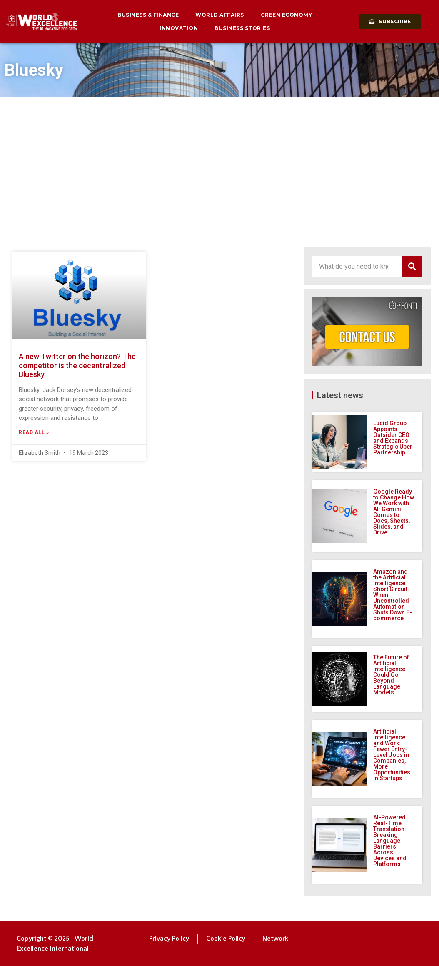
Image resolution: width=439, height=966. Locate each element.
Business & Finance (148, 15)
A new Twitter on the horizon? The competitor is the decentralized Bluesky (77, 365)
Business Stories (242, 28)
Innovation (179, 28)
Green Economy (286, 15)
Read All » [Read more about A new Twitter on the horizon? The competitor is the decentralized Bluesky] (34, 432)
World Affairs (219, 15)
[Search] (412, 266)
